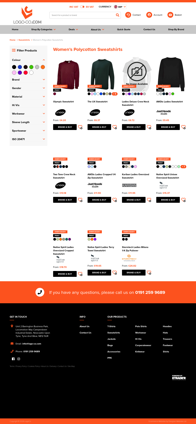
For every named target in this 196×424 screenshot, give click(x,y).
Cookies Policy (34, 366)
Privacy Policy (21, 366)
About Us (84, 326)
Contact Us (85, 332)
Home (12, 39)
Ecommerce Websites (157, 421)
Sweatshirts (24, 39)
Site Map (71, 366)
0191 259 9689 (150, 292)
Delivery (53, 366)
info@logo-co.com (31, 343)
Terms (12, 366)
